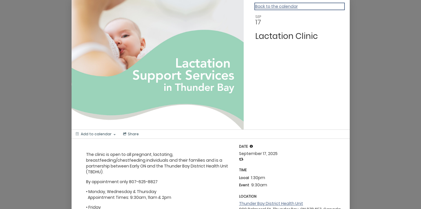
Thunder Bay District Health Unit (271, 203)
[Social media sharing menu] (130, 134)
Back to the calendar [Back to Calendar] (276, 6)
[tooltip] (251, 146)
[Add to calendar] (96, 134)
